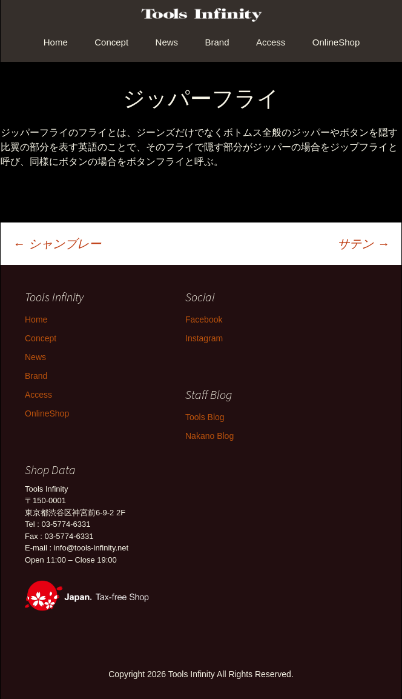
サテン (363, 243)
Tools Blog (205, 417)
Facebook (203, 319)
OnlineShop (336, 42)
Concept (111, 42)
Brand (217, 42)
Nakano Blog (209, 436)
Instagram (204, 338)
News (167, 42)
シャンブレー (57, 243)
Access (270, 42)
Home (56, 42)
